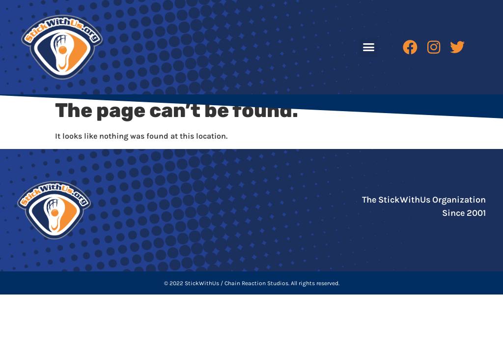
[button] (369, 47)
